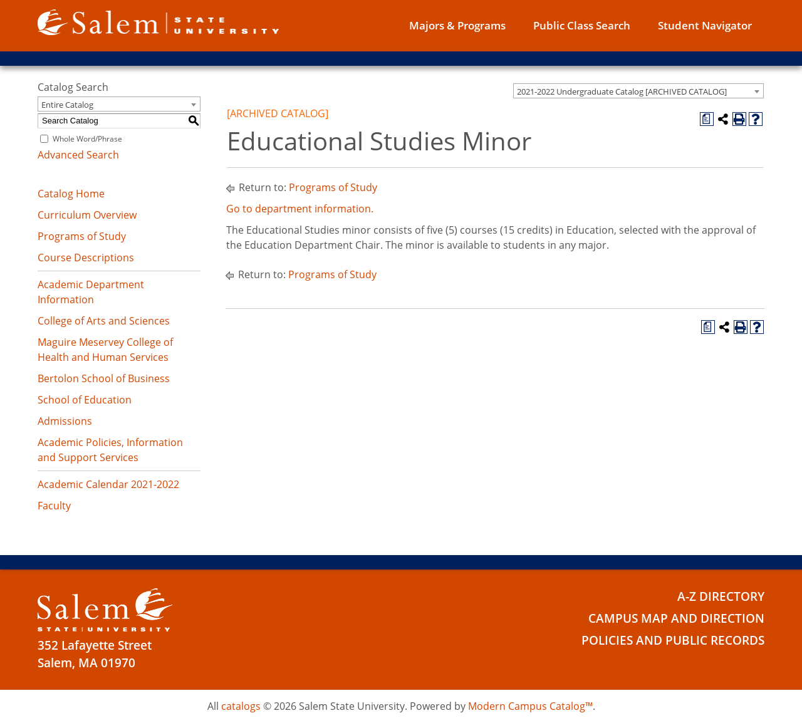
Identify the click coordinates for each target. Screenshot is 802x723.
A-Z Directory (720, 596)
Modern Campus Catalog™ (530, 706)
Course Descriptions (86, 257)
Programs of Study (82, 236)
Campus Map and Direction (676, 618)
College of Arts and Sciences (104, 321)
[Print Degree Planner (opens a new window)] (707, 119)
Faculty (54, 505)
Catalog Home (71, 193)
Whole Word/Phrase (87, 138)
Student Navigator (705, 25)
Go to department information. (299, 209)
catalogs (241, 706)
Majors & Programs (457, 25)
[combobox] (638, 90)
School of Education (85, 400)
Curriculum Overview (87, 215)
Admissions (65, 421)
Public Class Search (581, 25)
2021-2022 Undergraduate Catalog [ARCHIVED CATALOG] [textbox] (622, 91)
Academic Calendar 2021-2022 (108, 484)
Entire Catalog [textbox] (67, 104)
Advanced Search (78, 155)
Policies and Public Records (672, 640)
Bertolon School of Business (104, 378)
